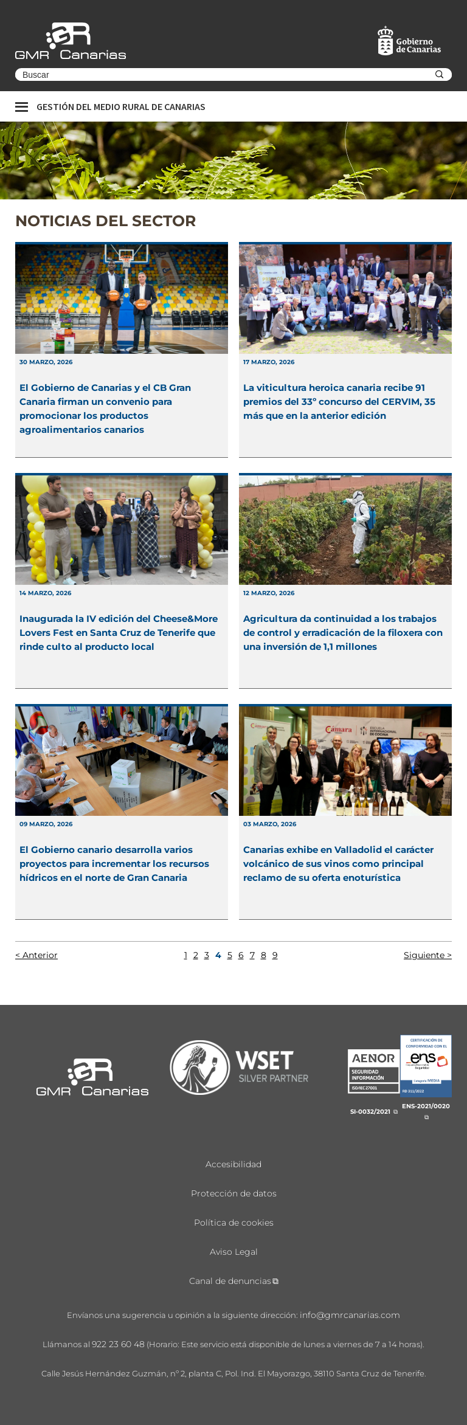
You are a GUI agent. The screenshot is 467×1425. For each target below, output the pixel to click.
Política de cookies (234, 1222)
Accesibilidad (233, 1164)
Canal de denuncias (230, 1280)
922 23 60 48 (118, 1344)
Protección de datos (234, 1193)
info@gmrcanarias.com (350, 1314)
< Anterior (36, 955)
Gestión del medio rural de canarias (121, 106)
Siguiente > (428, 955)
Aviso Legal (234, 1251)
